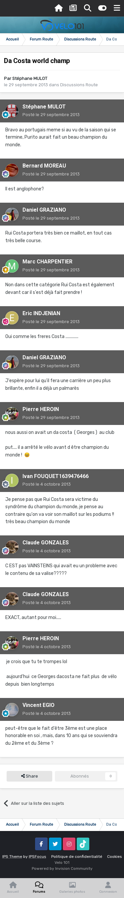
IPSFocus (37, 856)
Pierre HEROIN (40, 409)
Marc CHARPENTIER (47, 261)
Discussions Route (79, 84)
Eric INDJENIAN (41, 313)
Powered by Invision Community (62, 868)
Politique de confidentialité (76, 856)
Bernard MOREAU (44, 166)
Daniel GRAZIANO (44, 210)
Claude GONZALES (45, 542)
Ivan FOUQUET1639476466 (55, 476)
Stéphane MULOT (29, 78)
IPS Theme (12, 856)
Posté (51, 114)
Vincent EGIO (38, 705)
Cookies (114, 856)
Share (29, 776)
